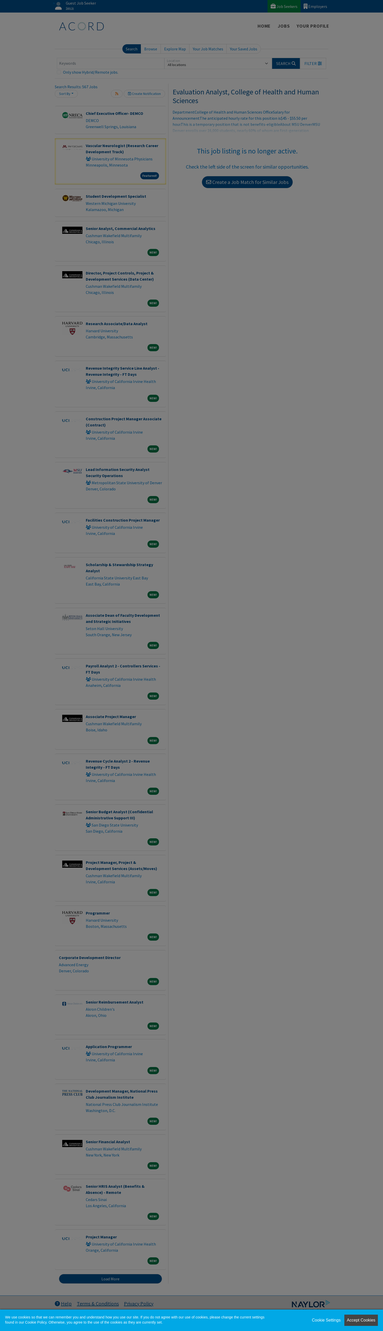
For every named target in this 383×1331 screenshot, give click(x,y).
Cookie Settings (326, 1320)
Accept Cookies (361, 1320)
